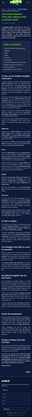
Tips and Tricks (11, 9)
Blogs (3, 9)
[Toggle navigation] (3, 2)
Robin (6, 53)
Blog (4, 403)
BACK (28, 372)
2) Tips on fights (7, 60)
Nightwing (7, 50)
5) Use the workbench (9, 67)
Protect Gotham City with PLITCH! (12, 69)
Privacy (18, 415)
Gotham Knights (8, 27)
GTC (23, 415)
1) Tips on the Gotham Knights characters (14, 48)
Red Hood (7, 57)
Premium (4, 397)
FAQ (4, 400)
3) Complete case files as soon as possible (14, 62)
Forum (4, 394)
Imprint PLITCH (11, 415)
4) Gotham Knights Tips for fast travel (13, 64)
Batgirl (6, 55)
